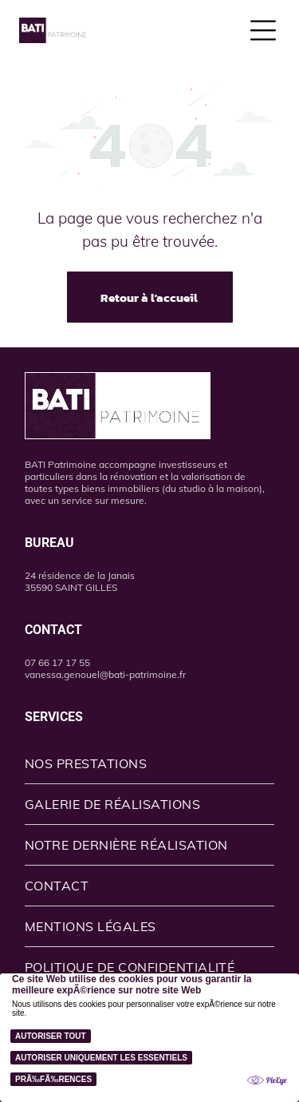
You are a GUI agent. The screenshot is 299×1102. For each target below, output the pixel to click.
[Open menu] (263, 30)
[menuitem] (149, 763)
